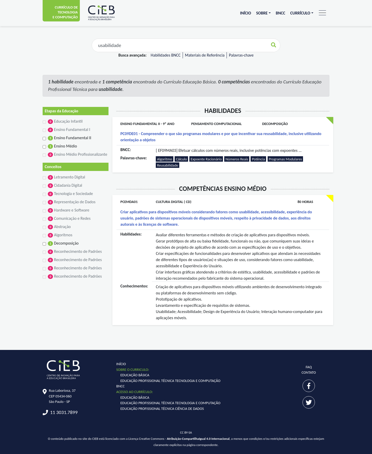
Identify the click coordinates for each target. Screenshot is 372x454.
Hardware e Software (68, 210)
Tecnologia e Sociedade (70, 193)
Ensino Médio (62, 146)
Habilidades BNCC (165, 55)
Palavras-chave (241, 55)
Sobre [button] (262, 13)
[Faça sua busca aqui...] (179, 45)
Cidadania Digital (65, 185)
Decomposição (63, 243)
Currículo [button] (300, 13)
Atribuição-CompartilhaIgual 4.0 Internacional (198, 439)
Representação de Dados (71, 202)
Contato (308, 372)
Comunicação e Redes (69, 218)
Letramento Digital (66, 177)
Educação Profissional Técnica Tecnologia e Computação (170, 380)
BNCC (280, 13)
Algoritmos (60, 235)
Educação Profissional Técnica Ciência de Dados (162, 408)
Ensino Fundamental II (69, 137)
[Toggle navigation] (322, 13)
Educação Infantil (65, 121)
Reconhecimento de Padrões (75, 251)
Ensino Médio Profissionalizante (77, 154)
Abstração (59, 226)
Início (245, 13)
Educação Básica (134, 375)
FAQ (309, 367)
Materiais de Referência (204, 55)
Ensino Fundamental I (69, 129)
